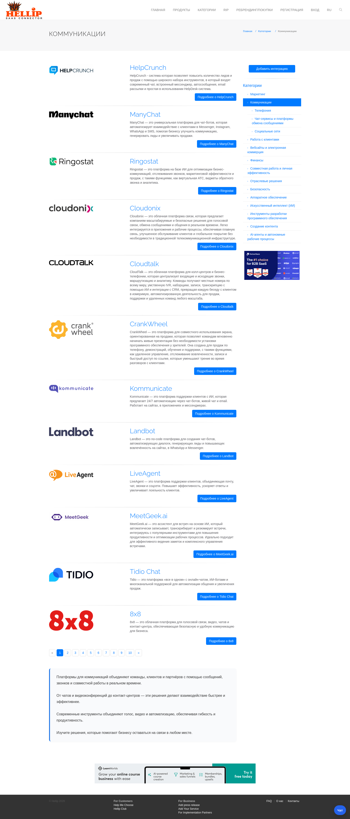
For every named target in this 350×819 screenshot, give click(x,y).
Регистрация (291, 10)
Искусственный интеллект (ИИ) (272, 205)
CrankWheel (149, 324)
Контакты (293, 801)
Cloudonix (145, 208)
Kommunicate (151, 388)
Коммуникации (261, 102)
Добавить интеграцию (272, 69)
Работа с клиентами (264, 139)
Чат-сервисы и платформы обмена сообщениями (272, 121)
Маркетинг (257, 94)
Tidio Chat (145, 571)
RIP (226, 10)
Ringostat (144, 161)
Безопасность (260, 189)
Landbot (142, 431)
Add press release (189, 805)
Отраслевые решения (266, 181)
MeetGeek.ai (148, 516)
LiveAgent (145, 473)
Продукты (181, 10)
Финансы (256, 160)
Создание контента (264, 226)
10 (130, 653)
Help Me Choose (123, 805)
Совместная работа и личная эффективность (269, 171)
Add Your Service (188, 808)
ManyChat (145, 114)
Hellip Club (120, 808)
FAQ (269, 801)
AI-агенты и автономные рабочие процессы (266, 237)
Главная (158, 10)
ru (329, 10)
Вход (315, 10)
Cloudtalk (144, 264)
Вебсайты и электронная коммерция (266, 150)
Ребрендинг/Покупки (254, 10)
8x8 (135, 614)
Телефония (263, 110)
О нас (279, 801)
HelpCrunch (148, 67)
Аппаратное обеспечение (268, 197)
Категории (207, 10)
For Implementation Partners (195, 812)
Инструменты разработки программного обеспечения (267, 216)
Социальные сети (267, 131)
